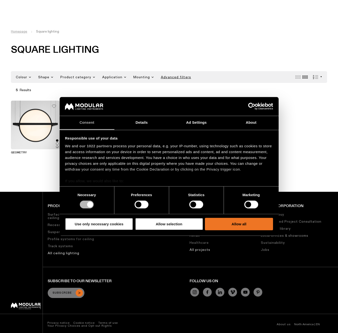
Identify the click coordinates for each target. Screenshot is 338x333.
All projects (200, 249)
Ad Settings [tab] (196, 122)
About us (284, 324)
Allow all (239, 224)
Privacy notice (58, 322)
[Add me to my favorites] (54, 105)
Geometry (19, 152)
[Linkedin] (220, 292)
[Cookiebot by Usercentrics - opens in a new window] (251, 106)
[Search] (311, 13)
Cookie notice (84, 322)
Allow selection (169, 224)
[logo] (14, 12)
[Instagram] (195, 292)
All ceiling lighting (63, 253)
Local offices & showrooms (284, 235)
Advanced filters (176, 77)
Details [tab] (142, 122)
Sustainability (210, 3)
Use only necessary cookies (99, 224)
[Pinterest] (258, 292)
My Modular (183, 3)
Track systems (60, 246)
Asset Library (156, 3)
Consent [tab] (87, 122)
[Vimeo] (233, 292)
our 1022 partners (95, 146)
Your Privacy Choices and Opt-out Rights (79, 325)
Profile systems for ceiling (71, 239)
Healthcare (199, 242)
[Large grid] (298, 77)
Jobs (231, 3)
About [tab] (251, 122)
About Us (248, 3)
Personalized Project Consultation (291, 221)
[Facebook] (207, 292)
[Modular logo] (25, 308)
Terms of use (108, 322)
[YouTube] (245, 292)
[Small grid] (305, 77)
